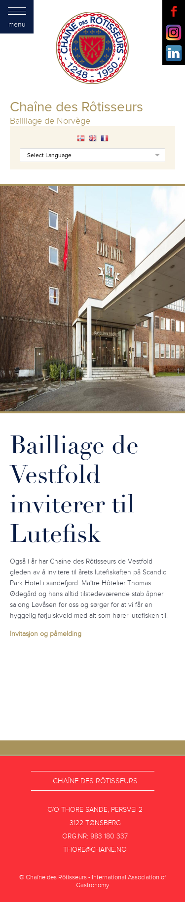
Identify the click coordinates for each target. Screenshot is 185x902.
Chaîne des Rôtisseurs (95, 780)
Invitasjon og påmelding (45, 634)
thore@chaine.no (95, 849)
